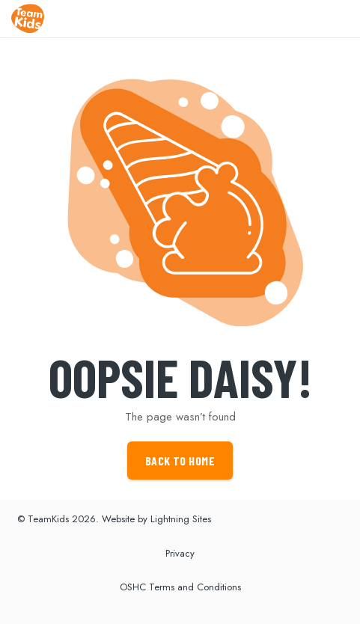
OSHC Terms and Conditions (180, 587)
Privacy (180, 553)
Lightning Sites (180, 519)
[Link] (27, 19)
